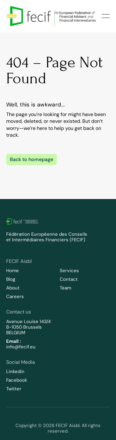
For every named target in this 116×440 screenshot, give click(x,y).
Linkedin (15, 371)
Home (12, 271)
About (12, 288)
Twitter (13, 389)
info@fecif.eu (21, 347)
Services (69, 271)
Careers (15, 296)
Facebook (16, 380)
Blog (10, 279)
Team (65, 288)
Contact (69, 279)
